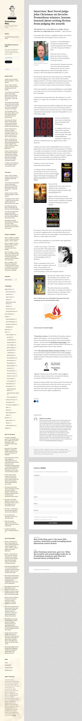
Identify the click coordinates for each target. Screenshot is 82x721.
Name (36, 497)
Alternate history (10, 292)
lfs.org (14, 715)
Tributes (7, 428)
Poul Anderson (10, 360)
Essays (6, 316)
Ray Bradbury (10, 363)
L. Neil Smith (10, 352)
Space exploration (10, 412)
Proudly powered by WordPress (42, 569)
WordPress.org (8, 670)
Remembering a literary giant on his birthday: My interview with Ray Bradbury (12, 207)
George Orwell (10, 342)
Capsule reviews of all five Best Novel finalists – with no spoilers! (12, 81)
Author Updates (10, 334)
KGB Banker (55, 452)
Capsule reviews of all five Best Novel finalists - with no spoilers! (12, 194)
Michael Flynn (10, 355)
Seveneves (52, 176)
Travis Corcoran (11, 373)
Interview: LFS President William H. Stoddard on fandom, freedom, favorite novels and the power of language (11, 451)
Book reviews (9, 420)
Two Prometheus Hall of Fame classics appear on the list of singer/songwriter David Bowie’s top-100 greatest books (11, 114)
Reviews (7, 417)
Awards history (9, 383)
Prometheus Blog (10, 22)
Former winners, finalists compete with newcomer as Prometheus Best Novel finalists (11, 246)
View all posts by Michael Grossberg (53, 440)
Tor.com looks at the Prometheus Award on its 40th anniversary (11, 516)
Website (36, 510)
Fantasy (8, 299)
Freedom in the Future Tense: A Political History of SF (11, 530)
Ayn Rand (9, 337)
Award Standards (10, 319)
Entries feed (8, 665)
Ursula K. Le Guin (11, 376)
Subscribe (8, 61)
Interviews (7, 329)
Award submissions (10, 321)
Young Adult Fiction (10, 311)
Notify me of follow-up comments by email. (46, 517)
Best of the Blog (8, 314)
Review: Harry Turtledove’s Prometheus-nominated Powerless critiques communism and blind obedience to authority (11, 600)
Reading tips (9, 327)
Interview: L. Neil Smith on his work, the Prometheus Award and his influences (11, 510)
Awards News (9, 386)
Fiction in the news (10, 399)
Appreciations (8, 289)
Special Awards (9, 309)
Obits (7, 407)
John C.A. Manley (9, 237)
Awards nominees (11, 397)
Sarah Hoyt (9, 368)
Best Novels (8, 294)
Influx (36, 180)
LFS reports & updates (11, 405)
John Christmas (48, 452)
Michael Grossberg (49, 449)
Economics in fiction (11, 324)
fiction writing (41, 452)
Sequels (8, 306)
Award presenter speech (13, 393)
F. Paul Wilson (10, 340)
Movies (7, 423)
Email (36, 503)
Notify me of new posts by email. (43, 519)
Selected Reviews (10, 425)
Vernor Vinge (10, 378)
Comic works (9, 297)
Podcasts (8, 410)
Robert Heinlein (11, 365)
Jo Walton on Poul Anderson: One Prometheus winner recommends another (12, 164)
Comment (37, 475)
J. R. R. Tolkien (10, 345)
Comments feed (8, 667)
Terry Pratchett (11, 371)
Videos (7, 415)
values (51, 454)
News (6, 332)
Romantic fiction (38, 454)
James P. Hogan (10, 347)
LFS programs (9, 402)
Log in (6, 662)
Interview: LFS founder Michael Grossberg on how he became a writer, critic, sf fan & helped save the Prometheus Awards (12, 502)
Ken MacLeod (10, 350)
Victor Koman (10, 381)
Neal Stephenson (11, 358)
